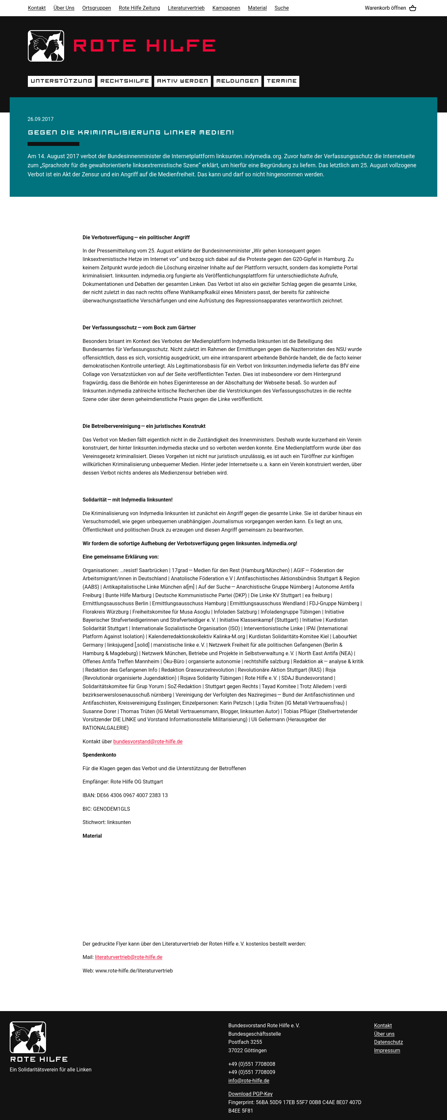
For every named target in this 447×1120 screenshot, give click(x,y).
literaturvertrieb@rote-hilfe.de (128, 957)
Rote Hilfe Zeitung (139, 8)
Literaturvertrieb (186, 8)
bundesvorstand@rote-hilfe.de (148, 741)
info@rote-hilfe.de (248, 1081)
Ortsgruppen (96, 8)
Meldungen (237, 81)
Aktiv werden (182, 81)
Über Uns (63, 8)
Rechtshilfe (124, 81)
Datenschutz (388, 1042)
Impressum (387, 1050)
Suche (282, 8)
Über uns (384, 1034)
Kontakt (37, 8)
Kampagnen (226, 8)
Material (257, 8)
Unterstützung (61, 81)
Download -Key (250, 1094)
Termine (282, 81)
